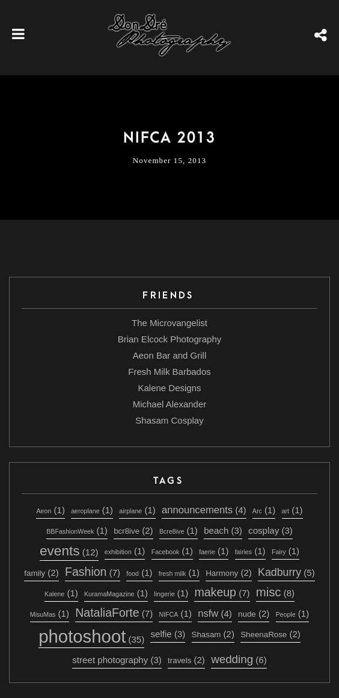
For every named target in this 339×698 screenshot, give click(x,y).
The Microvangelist (169, 323)
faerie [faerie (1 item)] (213, 551)
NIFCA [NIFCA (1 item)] (175, 613)
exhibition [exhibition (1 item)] (125, 551)
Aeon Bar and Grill (170, 355)
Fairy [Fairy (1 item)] (285, 551)
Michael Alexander (170, 404)
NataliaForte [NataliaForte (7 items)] (114, 612)
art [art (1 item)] (292, 510)
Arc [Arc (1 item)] (263, 510)
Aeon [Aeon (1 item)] (50, 510)
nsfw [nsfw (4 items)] (215, 613)
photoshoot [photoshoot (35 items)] (91, 636)
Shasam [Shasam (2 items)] (213, 634)
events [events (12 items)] (69, 550)
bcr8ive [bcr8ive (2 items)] (133, 530)
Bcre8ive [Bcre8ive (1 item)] (178, 530)
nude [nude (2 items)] (253, 613)
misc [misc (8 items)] (275, 592)
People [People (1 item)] (293, 613)
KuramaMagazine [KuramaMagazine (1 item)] (116, 593)
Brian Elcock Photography (170, 339)
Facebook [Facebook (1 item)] (172, 551)
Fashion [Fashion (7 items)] (92, 571)
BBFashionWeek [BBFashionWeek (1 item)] (77, 530)
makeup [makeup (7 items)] (221, 592)
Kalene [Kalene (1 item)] (61, 593)
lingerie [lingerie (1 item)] (171, 593)
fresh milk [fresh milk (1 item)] (179, 572)
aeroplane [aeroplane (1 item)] (92, 510)
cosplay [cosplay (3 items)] (270, 530)
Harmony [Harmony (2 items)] (229, 572)
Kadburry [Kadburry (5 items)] (286, 572)
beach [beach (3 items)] (223, 530)
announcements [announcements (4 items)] (204, 510)
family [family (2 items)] (41, 572)
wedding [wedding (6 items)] (239, 659)
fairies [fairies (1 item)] (250, 551)
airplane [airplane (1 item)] (137, 510)
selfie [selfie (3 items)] (167, 634)
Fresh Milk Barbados (169, 371)
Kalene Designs (169, 388)
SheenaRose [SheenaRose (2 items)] (270, 634)
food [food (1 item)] (139, 572)
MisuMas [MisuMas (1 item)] (49, 613)
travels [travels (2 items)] (186, 660)
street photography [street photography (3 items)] (117, 660)
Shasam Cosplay (169, 420)
